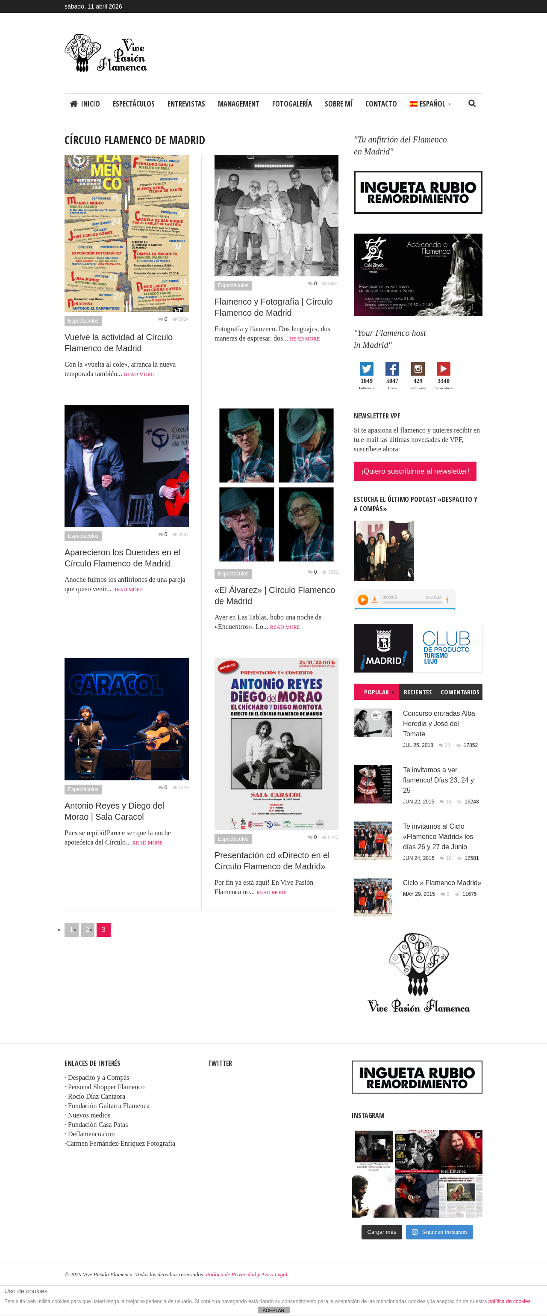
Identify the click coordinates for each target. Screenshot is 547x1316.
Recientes (418, 692)
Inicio (90, 104)
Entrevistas (186, 104)
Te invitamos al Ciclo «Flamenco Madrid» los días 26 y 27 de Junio (438, 837)
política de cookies (509, 1301)
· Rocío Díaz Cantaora (95, 1096)
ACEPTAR (273, 1310)
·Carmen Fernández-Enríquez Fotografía (120, 1143)
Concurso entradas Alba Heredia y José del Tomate (439, 724)
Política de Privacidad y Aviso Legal (247, 1274)
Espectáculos (134, 104)
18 (449, 802)
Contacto (381, 104)
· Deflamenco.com (90, 1134)
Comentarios (460, 692)
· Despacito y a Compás (97, 1077)
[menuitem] (430, 104)
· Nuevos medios (87, 1115)
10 (449, 858)
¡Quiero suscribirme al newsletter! (415, 471)
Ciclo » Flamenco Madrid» (442, 882)
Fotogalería (292, 104)
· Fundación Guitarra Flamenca (107, 1105)
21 (448, 745)
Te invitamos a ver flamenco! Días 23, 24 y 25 (438, 780)
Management (238, 104)
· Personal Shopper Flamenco (105, 1087)
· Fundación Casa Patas (96, 1124)
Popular (376, 692)
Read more (139, 374)
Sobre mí (339, 104)
